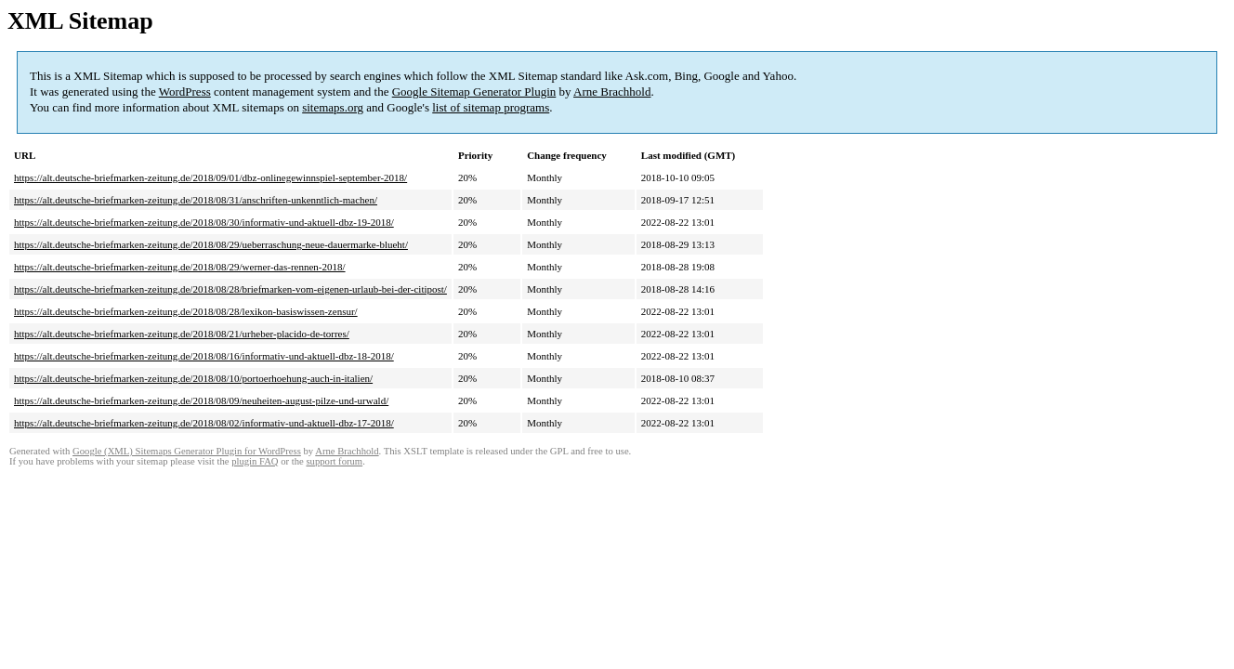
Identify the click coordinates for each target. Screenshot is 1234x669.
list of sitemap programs (490, 107)
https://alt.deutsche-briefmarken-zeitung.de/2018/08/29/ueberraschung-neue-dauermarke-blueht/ (211, 244)
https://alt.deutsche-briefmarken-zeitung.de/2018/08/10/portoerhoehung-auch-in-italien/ (193, 378)
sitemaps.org (332, 107)
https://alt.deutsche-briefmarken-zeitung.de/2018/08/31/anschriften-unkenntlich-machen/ (195, 199)
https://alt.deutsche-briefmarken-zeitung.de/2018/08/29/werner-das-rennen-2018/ (180, 266)
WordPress (185, 91)
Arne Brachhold (611, 91)
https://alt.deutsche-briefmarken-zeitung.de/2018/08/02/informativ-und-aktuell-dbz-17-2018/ (204, 422)
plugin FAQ (254, 461)
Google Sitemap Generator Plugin (474, 91)
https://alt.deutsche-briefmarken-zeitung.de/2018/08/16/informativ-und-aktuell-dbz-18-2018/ (204, 355)
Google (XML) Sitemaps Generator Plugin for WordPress (186, 451)
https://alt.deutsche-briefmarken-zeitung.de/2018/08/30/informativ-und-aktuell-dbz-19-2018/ (204, 222)
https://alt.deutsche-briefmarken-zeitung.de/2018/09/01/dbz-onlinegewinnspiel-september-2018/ (210, 177)
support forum (334, 461)
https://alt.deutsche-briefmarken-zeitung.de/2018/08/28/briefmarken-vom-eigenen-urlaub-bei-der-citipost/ (230, 289)
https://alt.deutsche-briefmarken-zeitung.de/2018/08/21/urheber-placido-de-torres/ (181, 333)
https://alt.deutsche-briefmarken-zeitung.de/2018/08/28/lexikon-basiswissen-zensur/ (186, 311)
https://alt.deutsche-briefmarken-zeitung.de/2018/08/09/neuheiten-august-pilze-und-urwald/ (201, 400)
